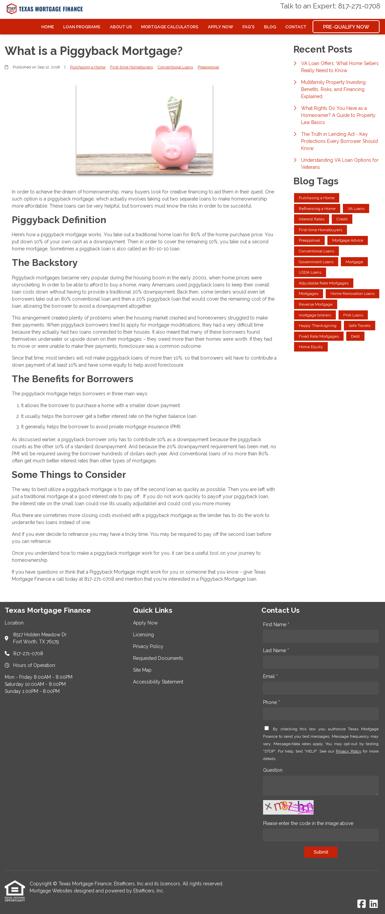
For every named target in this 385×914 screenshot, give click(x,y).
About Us (121, 26)
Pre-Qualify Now (346, 27)
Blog (270, 26)
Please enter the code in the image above (308, 823)
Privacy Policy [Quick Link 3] (148, 646)
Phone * (271, 702)
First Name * (276, 624)
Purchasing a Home (87, 67)
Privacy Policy (348, 751)
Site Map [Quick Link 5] (142, 670)
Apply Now (220, 26)
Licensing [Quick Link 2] (143, 634)
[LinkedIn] (374, 904)
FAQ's (249, 26)
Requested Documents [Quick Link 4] (158, 658)
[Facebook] (361, 904)
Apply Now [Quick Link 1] (145, 623)
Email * (270, 676)
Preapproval (208, 67)
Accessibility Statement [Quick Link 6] (158, 681)
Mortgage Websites (52, 890)
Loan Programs (81, 26)
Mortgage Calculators (169, 26)
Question (273, 770)
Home (47, 26)
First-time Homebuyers (131, 67)
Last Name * (276, 650)
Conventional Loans (175, 67)
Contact (296, 26)
